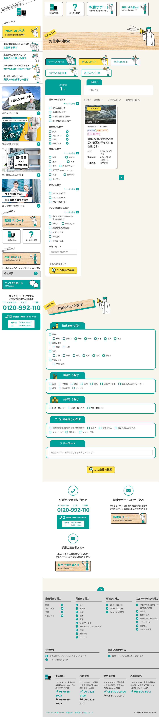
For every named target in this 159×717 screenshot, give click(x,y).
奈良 (78, 355)
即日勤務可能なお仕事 (61, 121)
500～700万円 (58, 197)
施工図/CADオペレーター (63, 170)
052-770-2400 (115, 691)
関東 (54, 131)
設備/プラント (68, 166)
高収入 (55, 223)
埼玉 (89, 338)
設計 (54, 157)
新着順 (97, 100)
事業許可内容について (84, 712)
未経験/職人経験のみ (61, 228)
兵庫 (88, 355)
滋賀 (98, 355)
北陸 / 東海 (56, 135)
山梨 (68, 347)
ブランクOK (57, 232)
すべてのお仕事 (56, 62)
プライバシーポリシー (54, 712)
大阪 (58, 355)
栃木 (99, 338)
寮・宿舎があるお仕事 (61, 116)
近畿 (54, 139)
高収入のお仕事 (58, 108)
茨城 (119, 338)
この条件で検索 (65, 270)
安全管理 (70, 174)
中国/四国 (60, 364)
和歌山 (108, 355)
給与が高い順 (131, 100)
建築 (54, 161)
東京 (58, 338)
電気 (54, 166)
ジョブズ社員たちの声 (59, 660)
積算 (54, 174)
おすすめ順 (113, 100)
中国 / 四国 (56, 143)
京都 (68, 355)
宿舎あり (56, 236)
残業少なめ (69, 223)
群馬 (109, 338)
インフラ (56, 179)
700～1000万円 (59, 202)
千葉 (80, 338)
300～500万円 (58, 193)
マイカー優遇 (58, 241)
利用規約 (69, 712)
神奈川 (69, 338)
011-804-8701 (140, 691)
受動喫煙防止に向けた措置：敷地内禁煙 (62, 217)
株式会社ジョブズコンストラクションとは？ (68, 656)
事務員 (71, 157)
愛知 (58, 347)
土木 (72, 161)
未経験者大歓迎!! (59, 112)
